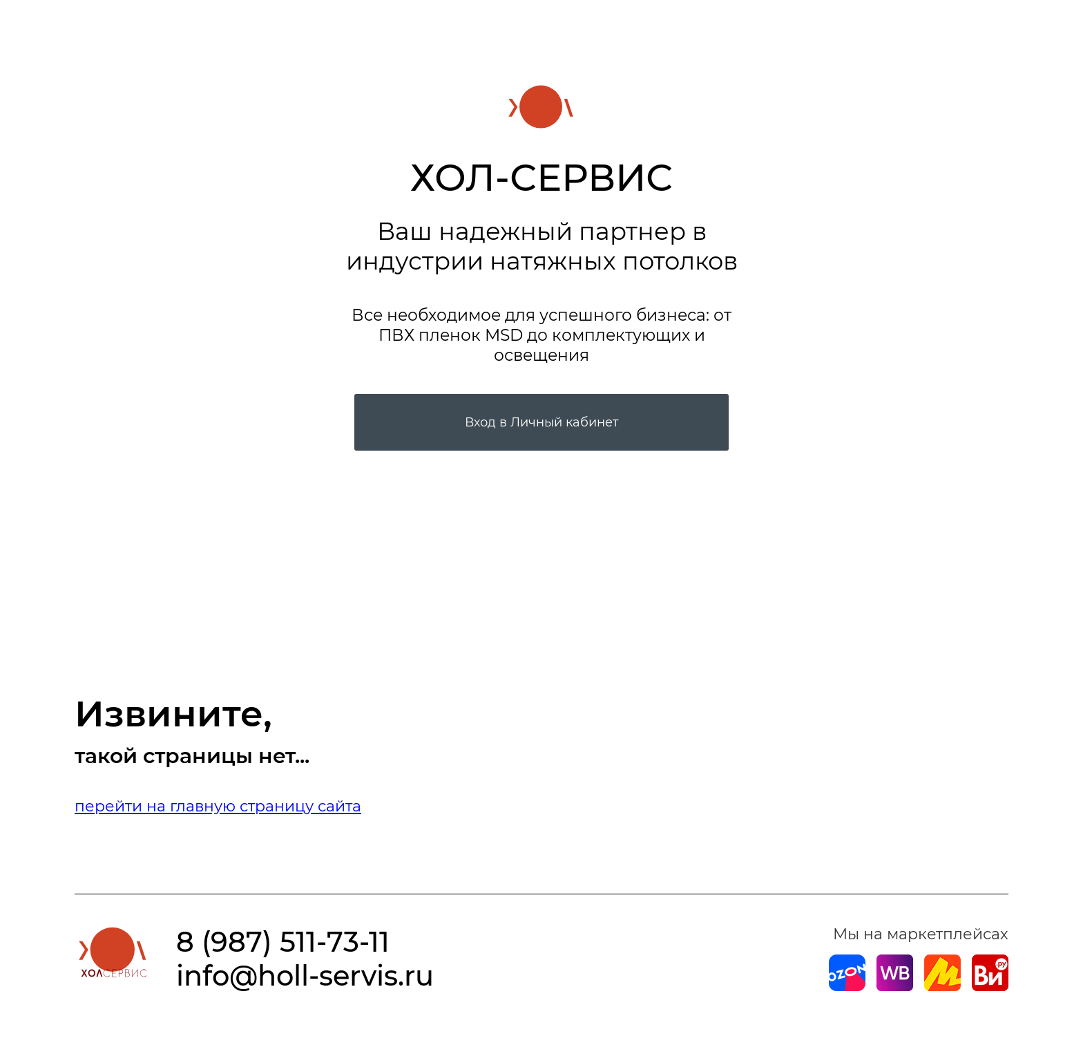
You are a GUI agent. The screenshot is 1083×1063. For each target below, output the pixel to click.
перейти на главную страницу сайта (218, 806)
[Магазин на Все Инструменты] (990, 986)
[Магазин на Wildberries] (894, 986)
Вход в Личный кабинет (542, 422)
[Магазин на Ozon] (847, 986)
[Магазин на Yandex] (942, 986)
